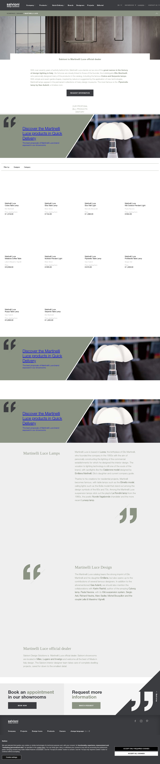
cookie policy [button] (41, 747)
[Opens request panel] (153, 5)
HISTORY (80, 112)
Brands (20, 13)
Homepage (11, 13)
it (89, 731)
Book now (22, 705)
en (86, 731)
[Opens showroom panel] (129, 5)
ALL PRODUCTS (80, 109)
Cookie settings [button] (11, 757)
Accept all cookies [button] (136, 753)
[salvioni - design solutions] (13, 5)
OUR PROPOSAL (80, 106)
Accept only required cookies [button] (136, 749)
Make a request (86, 705)
